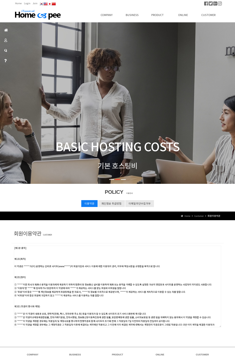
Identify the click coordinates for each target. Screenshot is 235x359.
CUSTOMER (208, 15)
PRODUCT (157, 15)
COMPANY (107, 15)
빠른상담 (5, 62)
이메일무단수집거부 (140, 203)
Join (35, 3)
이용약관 (89, 203)
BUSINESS (132, 15)
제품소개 (5, 42)
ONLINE (183, 15)
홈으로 (6, 32)
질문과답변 (5, 52)
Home (18, 3)
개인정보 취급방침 (111, 203)
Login (27, 3)
